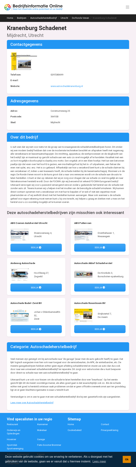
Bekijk (36, 247)
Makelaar (42, 430)
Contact (105, 424)
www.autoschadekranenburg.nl (67, 86)
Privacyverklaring (109, 430)
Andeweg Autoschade (22, 263)
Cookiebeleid (74, 430)
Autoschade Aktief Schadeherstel (93, 263)
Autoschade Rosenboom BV (90, 303)
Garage (41, 439)
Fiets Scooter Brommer (49, 445)
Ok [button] (126, 459)
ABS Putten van (82, 223)
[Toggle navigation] (127, 7)
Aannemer (42, 424)
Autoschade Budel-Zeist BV (26, 303)
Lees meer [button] (99, 461)
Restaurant (12, 424)
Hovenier (11, 439)
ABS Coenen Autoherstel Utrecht (28, 223)
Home (71, 424)
